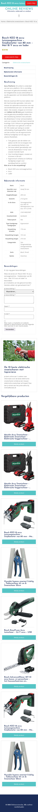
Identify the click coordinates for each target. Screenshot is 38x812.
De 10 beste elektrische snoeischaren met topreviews (17, 369)
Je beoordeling (9, 288)
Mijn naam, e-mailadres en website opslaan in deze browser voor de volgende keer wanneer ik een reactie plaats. (19, 324)
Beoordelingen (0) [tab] (10, 76)
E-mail (7, 314)
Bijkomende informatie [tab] (13, 72)
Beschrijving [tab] (8, 68)
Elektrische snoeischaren (15, 21)
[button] (19, 15)
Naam (7, 306)
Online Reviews (19, 9)
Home (3, 21)
